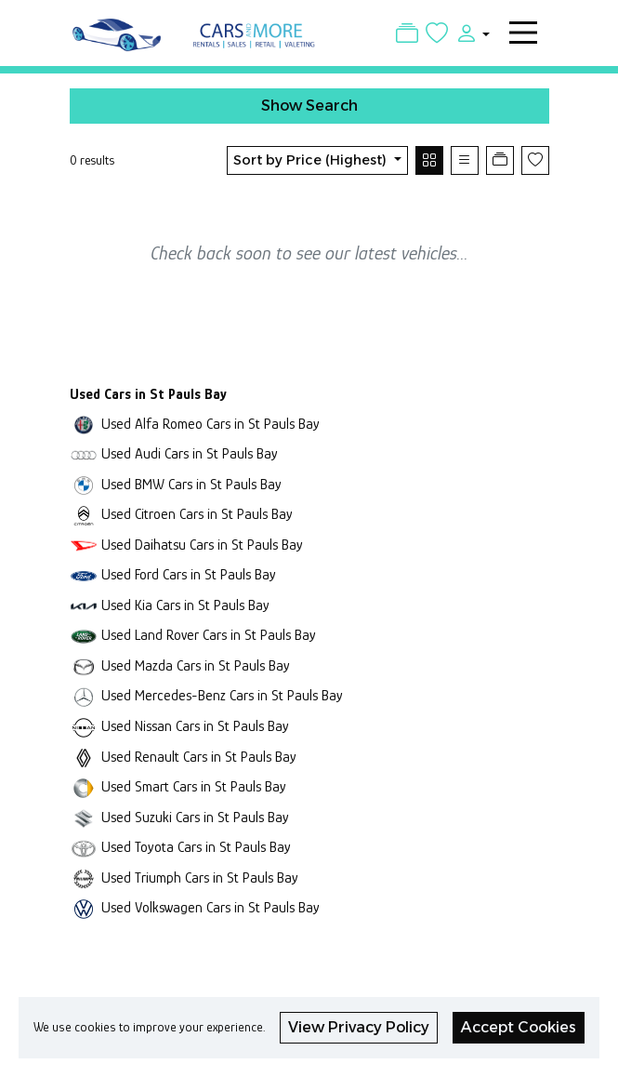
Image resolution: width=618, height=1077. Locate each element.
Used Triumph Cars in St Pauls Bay (199, 877)
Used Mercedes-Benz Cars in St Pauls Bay (222, 695)
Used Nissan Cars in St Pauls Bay (195, 726)
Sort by (311, 160)
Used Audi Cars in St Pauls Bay (189, 453)
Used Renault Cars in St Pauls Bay (198, 757)
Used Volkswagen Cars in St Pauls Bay (210, 907)
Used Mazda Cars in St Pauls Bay (195, 665)
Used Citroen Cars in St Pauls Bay (197, 514)
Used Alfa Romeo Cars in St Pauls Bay (210, 424)
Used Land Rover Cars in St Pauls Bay (208, 635)
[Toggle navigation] (523, 32)
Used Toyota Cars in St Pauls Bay (196, 847)
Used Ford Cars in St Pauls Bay (188, 574)
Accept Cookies (518, 1027)
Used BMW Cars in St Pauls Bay (191, 484)
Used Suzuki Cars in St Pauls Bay (195, 817)
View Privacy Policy (358, 1027)
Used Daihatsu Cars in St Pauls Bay (202, 544)
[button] (468, 32)
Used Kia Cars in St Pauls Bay (185, 605)
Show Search (309, 105)
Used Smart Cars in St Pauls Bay (193, 786)
